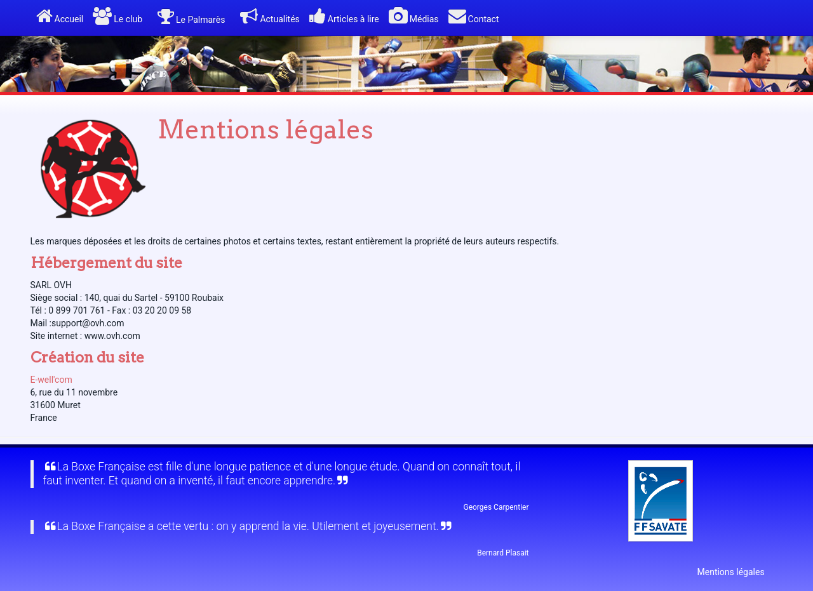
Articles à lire (344, 16)
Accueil (60, 16)
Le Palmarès (191, 17)
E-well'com (51, 380)
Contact (473, 16)
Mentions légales (731, 572)
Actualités (269, 16)
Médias (414, 16)
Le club (117, 16)
